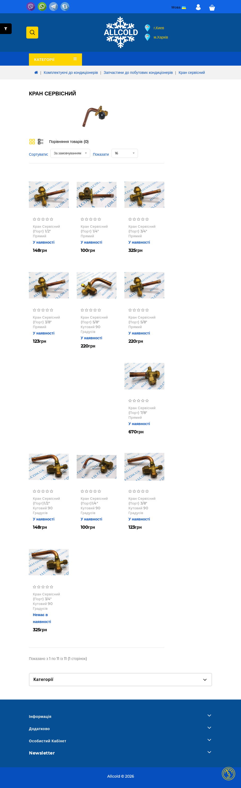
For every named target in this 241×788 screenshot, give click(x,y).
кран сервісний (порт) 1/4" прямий (94, 231)
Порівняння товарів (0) (69, 141)
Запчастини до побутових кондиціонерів (138, 72)
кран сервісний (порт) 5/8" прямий (142, 322)
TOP (228, 773)
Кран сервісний (192, 72)
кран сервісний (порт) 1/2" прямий (46, 231)
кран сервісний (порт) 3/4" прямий (142, 231)
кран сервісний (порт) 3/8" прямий (46, 322)
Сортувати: (38, 154)
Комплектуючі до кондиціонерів (71, 72)
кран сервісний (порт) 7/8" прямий (142, 413)
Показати (101, 154)
